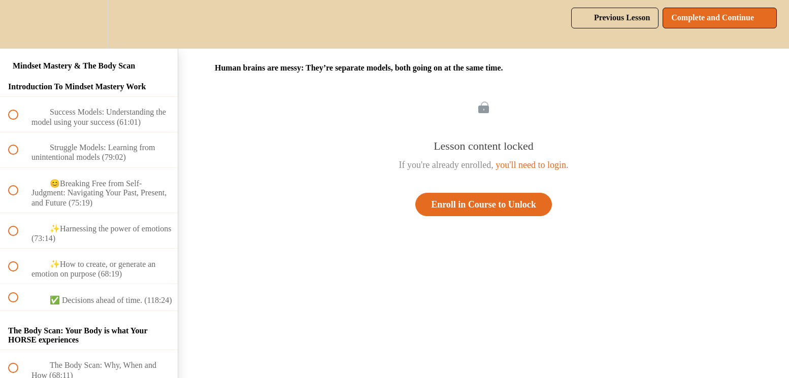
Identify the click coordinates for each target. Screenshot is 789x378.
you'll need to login (531, 165)
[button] (19, 24)
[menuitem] (89, 24)
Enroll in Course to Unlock (483, 204)
